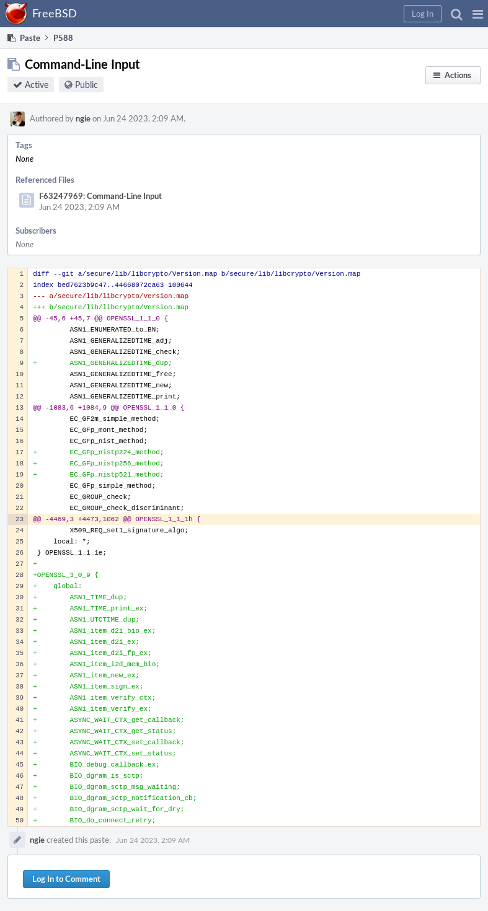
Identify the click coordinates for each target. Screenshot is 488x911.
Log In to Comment (66, 878)
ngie (83, 118)
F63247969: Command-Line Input (100, 195)
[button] (478, 13)
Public (86, 84)
